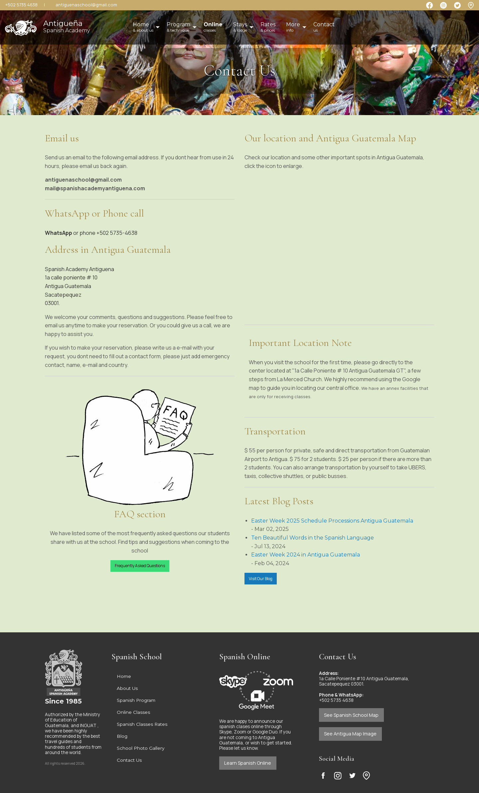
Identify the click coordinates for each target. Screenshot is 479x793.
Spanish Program (136, 700)
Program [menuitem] (178, 27)
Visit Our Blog (260, 578)
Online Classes (133, 712)
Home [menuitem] (143, 27)
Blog (122, 736)
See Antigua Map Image (350, 733)
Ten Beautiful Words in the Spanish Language (312, 538)
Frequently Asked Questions (140, 565)
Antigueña (66, 26)
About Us (127, 688)
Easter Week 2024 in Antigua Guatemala (305, 555)
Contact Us (129, 760)
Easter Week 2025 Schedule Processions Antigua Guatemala (332, 521)
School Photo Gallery (140, 748)
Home (124, 676)
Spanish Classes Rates (142, 724)
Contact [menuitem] (324, 27)
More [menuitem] (293, 27)
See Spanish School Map (351, 715)
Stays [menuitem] (240, 27)
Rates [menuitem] (267, 27)
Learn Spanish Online (247, 763)
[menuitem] (213, 27)
